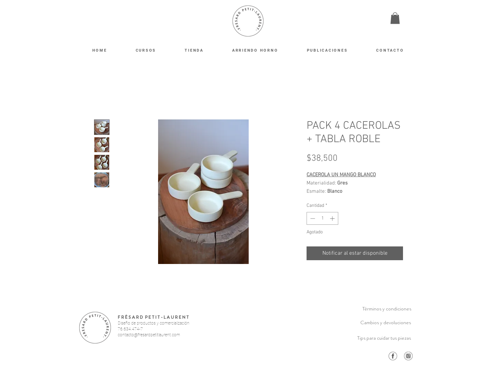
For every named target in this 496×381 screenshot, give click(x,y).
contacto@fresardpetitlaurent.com (149, 334)
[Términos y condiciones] (387, 309)
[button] (395, 18)
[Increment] (333, 218)
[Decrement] (312, 218)
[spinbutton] (322, 218)
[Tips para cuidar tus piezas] (384, 338)
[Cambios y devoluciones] (385, 322)
